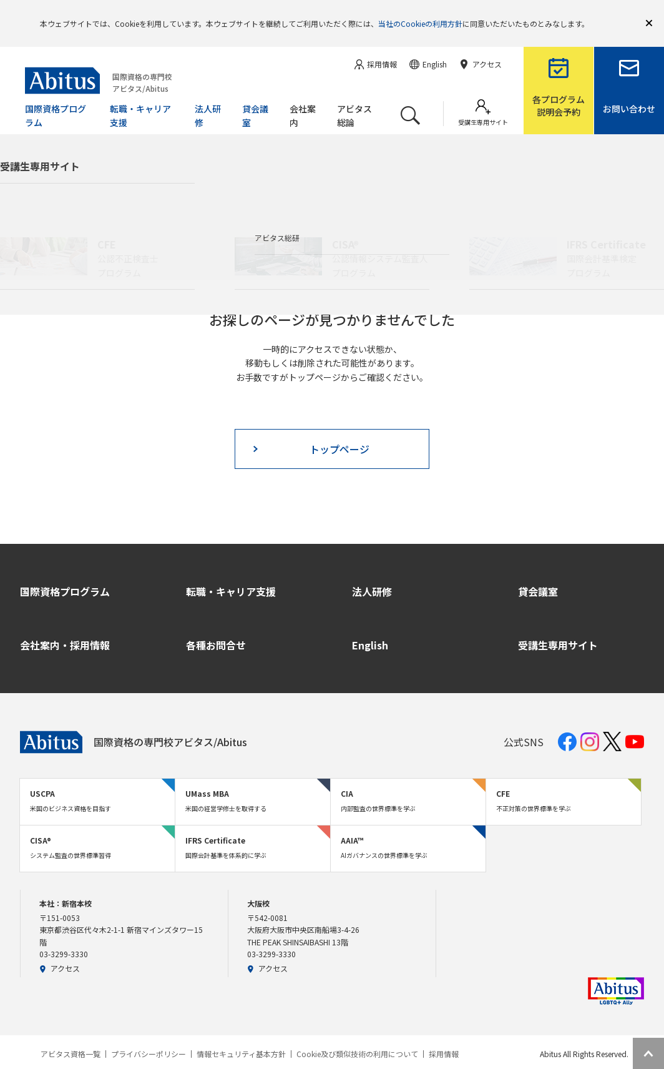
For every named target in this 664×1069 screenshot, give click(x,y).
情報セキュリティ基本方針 (241, 1036)
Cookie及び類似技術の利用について (357, 1036)
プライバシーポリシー (148, 1036)
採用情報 (444, 1036)
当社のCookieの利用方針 (420, 14)
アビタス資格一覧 (70, 1036)
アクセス (59, 950)
